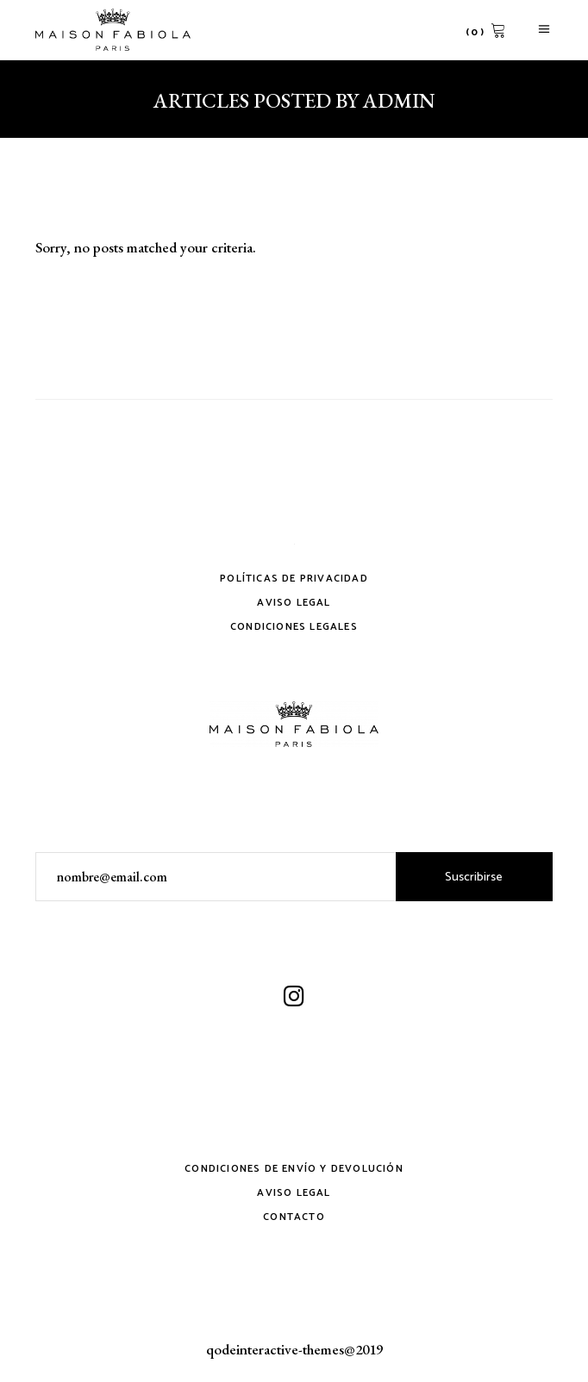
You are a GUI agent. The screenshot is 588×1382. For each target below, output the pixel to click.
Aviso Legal (293, 603)
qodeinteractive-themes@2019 (294, 1349)
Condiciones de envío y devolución (294, 1169)
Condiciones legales (294, 627)
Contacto (294, 1217)
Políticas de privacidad (294, 578)
